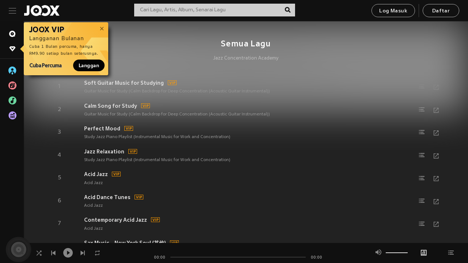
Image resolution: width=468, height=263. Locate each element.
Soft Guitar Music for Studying (124, 83)
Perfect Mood (102, 129)
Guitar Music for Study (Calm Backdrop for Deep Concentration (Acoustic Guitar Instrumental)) (177, 91)
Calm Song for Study (110, 106)
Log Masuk (393, 11)
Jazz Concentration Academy (246, 58)
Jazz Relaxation (104, 152)
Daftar (441, 11)
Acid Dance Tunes (107, 197)
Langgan (89, 65)
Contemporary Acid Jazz (115, 220)
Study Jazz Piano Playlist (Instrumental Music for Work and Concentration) (157, 137)
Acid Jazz (96, 174)
